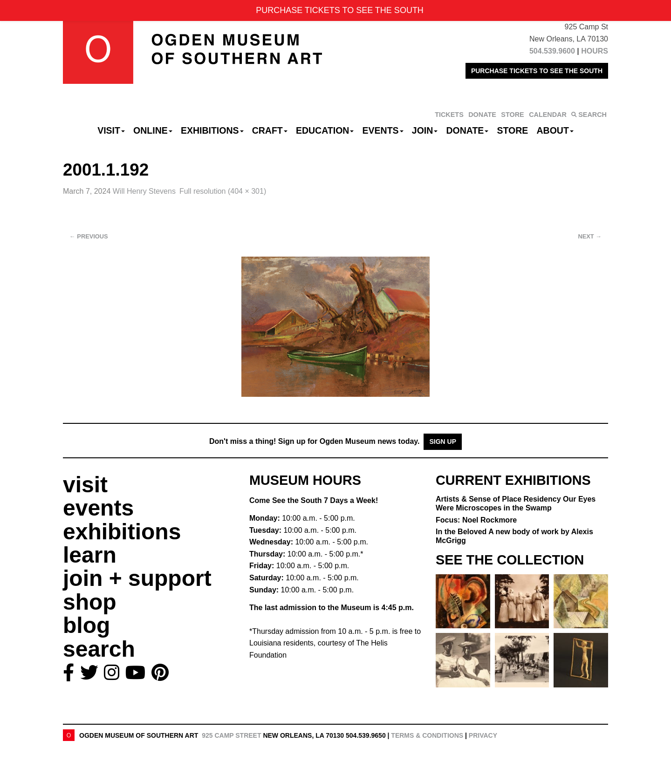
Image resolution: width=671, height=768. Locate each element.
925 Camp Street (231, 735)
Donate (467, 130)
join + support (137, 578)
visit (85, 484)
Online (152, 130)
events (98, 508)
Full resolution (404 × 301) (222, 191)
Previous (88, 236)
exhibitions (122, 531)
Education (325, 130)
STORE (512, 114)
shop (89, 602)
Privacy (483, 735)
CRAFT (270, 130)
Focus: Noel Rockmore (476, 520)
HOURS (594, 51)
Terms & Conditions (427, 735)
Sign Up (442, 441)
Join (425, 130)
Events (383, 130)
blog (86, 625)
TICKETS (449, 114)
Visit (111, 130)
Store (512, 130)
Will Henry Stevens (144, 191)
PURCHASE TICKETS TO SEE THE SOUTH (537, 71)
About (555, 130)
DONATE (482, 114)
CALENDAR (548, 114)
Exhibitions (212, 130)
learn (89, 555)
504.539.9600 (552, 51)
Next (590, 236)
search (99, 649)
